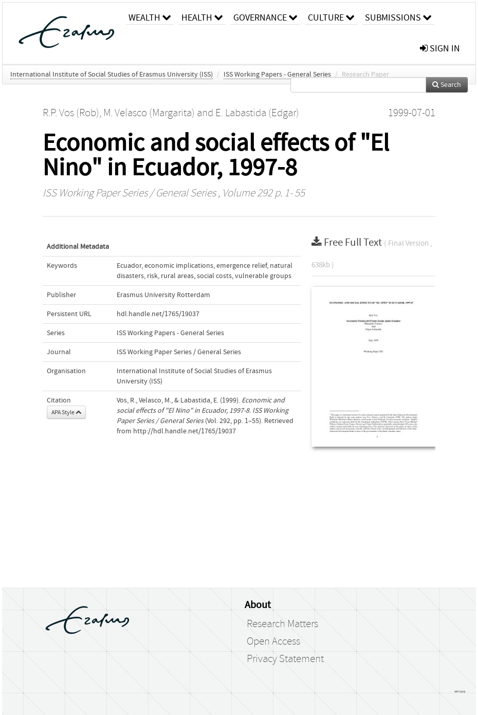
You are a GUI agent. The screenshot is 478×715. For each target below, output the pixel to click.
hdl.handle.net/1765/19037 (158, 314)
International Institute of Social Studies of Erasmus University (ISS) (111, 74)
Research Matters (282, 624)
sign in (440, 48)
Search (446, 85)
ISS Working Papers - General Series (277, 74)
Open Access (273, 641)
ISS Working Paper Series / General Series (129, 193)
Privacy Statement (285, 659)
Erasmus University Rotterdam (163, 295)
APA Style (66, 412)
